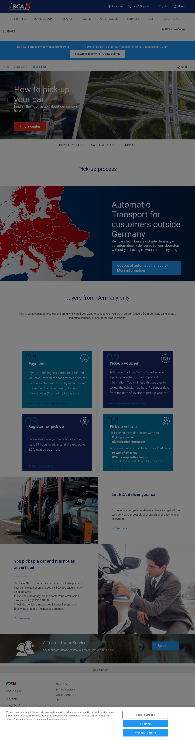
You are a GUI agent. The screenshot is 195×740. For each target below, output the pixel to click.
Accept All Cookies (145, 734)
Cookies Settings (145, 716)
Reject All (145, 725)
